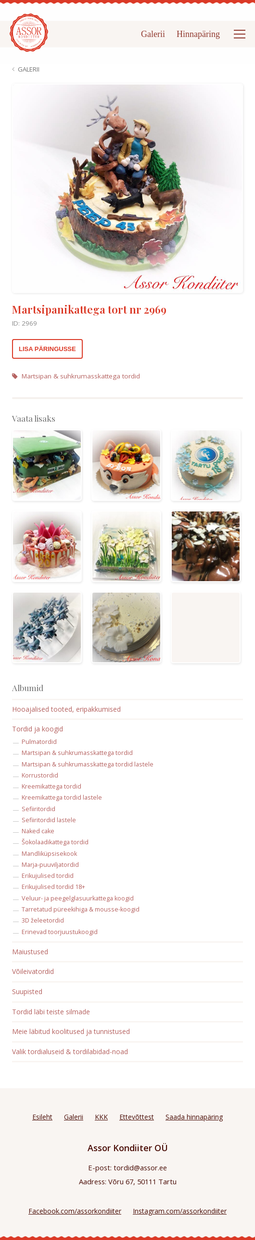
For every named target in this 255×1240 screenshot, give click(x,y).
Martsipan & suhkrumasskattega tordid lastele (87, 764)
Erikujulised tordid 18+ (53, 887)
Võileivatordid (33, 971)
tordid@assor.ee (140, 1167)
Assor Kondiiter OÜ (128, 1148)
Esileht (42, 1116)
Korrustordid (40, 775)
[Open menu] (239, 34)
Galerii (153, 34)
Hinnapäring (198, 34)
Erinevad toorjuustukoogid (60, 932)
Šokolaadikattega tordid (55, 842)
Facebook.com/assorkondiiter (74, 1211)
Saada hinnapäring (194, 1116)
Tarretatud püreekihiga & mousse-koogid (81, 909)
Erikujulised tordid (48, 876)
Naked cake (38, 831)
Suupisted (27, 991)
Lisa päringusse (47, 349)
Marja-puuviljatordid (50, 865)
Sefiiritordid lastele (49, 820)
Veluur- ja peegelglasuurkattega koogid (78, 898)
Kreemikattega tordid (51, 786)
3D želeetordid (43, 920)
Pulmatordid (39, 742)
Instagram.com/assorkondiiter (180, 1211)
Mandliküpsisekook (49, 854)
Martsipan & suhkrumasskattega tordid (76, 376)
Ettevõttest (136, 1116)
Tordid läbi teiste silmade (51, 1011)
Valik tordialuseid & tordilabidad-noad (70, 1051)
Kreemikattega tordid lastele (62, 797)
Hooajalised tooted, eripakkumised (66, 709)
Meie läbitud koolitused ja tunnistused (71, 1031)
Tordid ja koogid (37, 728)
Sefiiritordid (38, 809)
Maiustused (30, 951)
